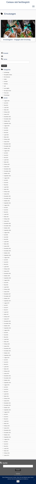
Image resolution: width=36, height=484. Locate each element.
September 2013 (7, 409)
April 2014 (6, 393)
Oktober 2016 (7, 325)
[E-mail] (2, 56)
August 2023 (6, 150)
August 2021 (6, 205)
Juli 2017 (6, 305)
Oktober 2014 (7, 380)
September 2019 (7, 255)
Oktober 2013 (7, 407)
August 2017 (6, 303)
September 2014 (7, 382)
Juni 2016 (6, 334)
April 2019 (6, 266)
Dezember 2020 (7, 223)
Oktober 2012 (7, 434)
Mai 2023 (6, 157)
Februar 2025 (7, 112)
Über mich (6, 92)
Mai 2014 (6, 391)
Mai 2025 (6, 105)
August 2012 (6, 439)
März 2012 (6, 450)
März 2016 (6, 341)
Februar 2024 (7, 139)
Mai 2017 (6, 309)
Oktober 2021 (7, 200)
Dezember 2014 (7, 375)
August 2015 (6, 357)
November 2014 (7, 378)
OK (18, 481)
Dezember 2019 (7, 248)
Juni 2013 (6, 416)
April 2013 (6, 421)
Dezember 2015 (7, 348)
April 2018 (6, 287)
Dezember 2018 (7, 273)
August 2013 (6, 412)
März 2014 (6, 396)
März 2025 (6, 109)
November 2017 (7, 296)
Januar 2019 (6, 271)
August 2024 (6, 125)
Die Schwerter (7, 77)
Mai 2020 (6, 239)
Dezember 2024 (7, 116)
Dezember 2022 (7, 168)
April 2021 (6, 214)
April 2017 (6, 312)
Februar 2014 (7, 398)
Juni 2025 (6, 103)
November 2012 (7, 432)
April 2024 (6, 134)
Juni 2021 (6, 209)
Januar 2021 (6, 221)
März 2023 (6, 162)
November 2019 (7, 250)
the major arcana (7, 90)
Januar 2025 (6, 114)
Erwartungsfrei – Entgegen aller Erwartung (16, 39)
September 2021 (7, 203)
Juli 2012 (6, 441)
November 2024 (7, 118)
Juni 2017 (6, 307)
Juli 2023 (6, 153)
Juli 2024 (6, 128)
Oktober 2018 (7, 275)
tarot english (6, 88)
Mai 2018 (6, 284)
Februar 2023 (7, 164)
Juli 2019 (6, 259)
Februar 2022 (7, 191)
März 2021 (6, 216)
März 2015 (6, 368)
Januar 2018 (6, 291)
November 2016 (7, 323)
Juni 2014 (6, 389)
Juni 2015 (6, 362)
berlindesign (6, 72)
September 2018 (7, 278)
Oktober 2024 (7, 121)
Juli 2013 (6, 414)
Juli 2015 (6, 359)
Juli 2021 (6, 207)
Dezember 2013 (7, 403)
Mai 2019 (6, 264)
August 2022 (6, 178)
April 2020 (6, 241)
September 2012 (7, 437)
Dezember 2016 (7, 321)
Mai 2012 (6, 446)
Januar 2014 (6, 400)
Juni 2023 (6, 155)
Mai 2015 (6, 364)
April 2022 (6, 187)
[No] (34, 480)
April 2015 (6, 366)
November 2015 (7, 350)
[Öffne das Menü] (33, 6)
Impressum (18, 473)
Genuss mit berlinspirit (17, 2)
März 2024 (6, 137)
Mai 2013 (6, 418)
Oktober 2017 (7, 298)
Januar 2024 (6, 141)
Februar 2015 (7, 371)
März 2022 (6, 189)
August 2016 (6, 330)
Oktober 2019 (7, 253)
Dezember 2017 (7, 293)
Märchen (6, 83)
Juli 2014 (6, 387)
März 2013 (6, 423)
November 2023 (7, 146)
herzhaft (5, 81)
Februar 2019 (7, 268)
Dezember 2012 (7, 430)
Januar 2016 (6, 346)
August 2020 (6, 232)
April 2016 (6, 339)
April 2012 (6, 448)
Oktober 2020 (7, 228)
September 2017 (7, 300)
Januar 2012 (6, 455)
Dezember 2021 (7, 196)
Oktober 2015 (7, 353)
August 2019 (6, 257)
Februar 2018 (7, 289)
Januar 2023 (6, 166)
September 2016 (7, 328)
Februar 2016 (7, 343)
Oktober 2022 (7, 173)
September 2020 (7, 230)
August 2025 (6, 100)
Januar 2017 (6, 318)
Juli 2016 (6, 332)
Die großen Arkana (8, 74)
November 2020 (7, 225)
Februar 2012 (7, 453)
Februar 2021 (7, 218)
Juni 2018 (6, 282)
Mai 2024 (6, 132)
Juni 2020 (6, 237)
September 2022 (7, 175)
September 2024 (7, 123)
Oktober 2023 (7, 148)
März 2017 (6, 314)
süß (5, 86)
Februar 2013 (7, 425)
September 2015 (7, 355)
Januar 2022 (6, 193)
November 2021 (7, 198)
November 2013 (7, 405)
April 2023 (6, 159)
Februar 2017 (7, 316)
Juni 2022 (6, 182)
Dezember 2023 (7, 143)
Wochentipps (6, 95)
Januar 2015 (6, 373)
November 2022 (7, 171)
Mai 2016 (6, 337)
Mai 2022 (6, 184)
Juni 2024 (6, 130)
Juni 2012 (6, 443)
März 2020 (6, 243)
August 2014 (6, 384)
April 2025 (6, 107)
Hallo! (5, 79)
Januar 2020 (6, 246)
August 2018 (6, 280)
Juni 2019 (6, 262)
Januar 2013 (6, 428)
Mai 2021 (6, 212)
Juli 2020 (6, 234)
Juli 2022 (6, 180)
